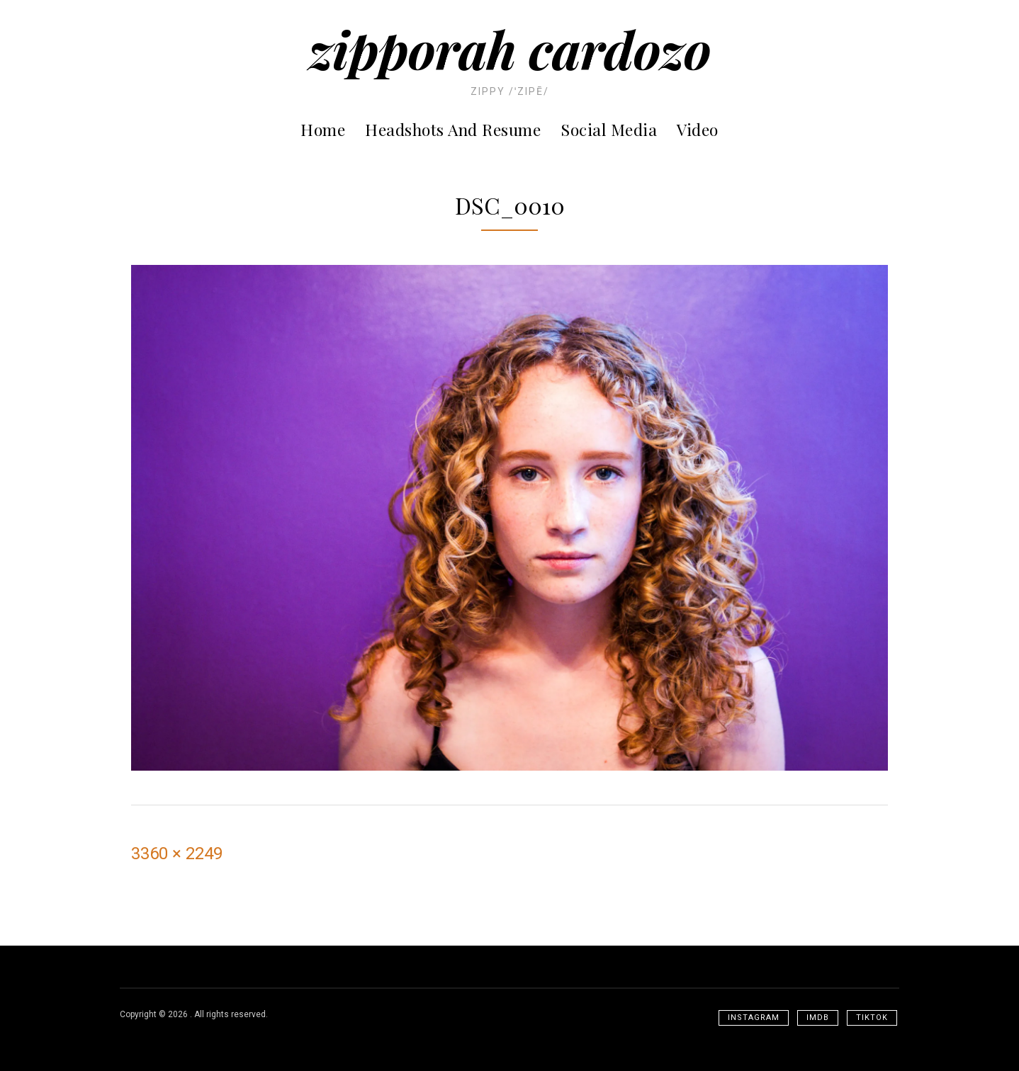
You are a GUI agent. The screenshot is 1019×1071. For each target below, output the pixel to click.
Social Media (609, 129)
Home (322, 129)
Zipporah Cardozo (510, 48)
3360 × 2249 (177, 853)
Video (698, 129)
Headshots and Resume (453, 129)
